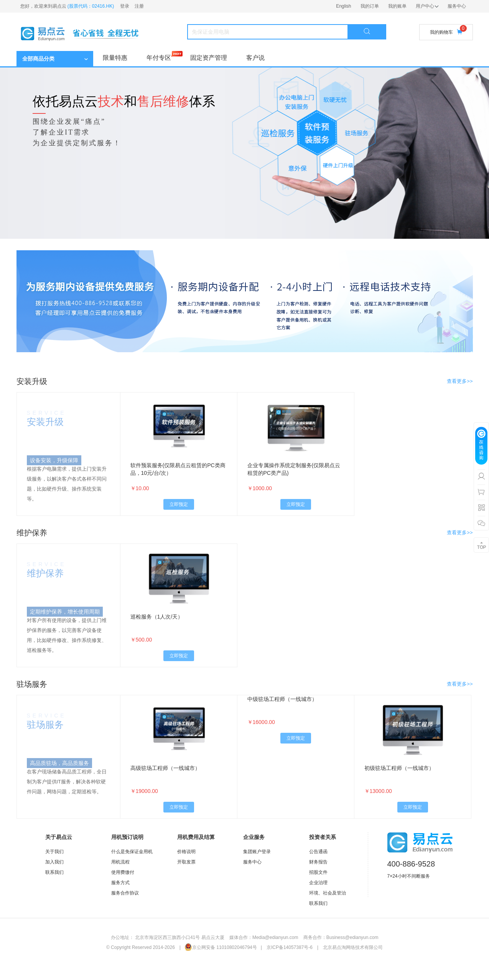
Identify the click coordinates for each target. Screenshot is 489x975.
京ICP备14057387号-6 (290, 947)
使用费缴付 (122, 872)
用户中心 (427, 6)
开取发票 (186, 862)
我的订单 (370, 6)
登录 (124, 6)
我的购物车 (446, 32)
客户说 (255, 57)
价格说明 (186, 851)
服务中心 (457, 6)
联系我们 (54, 872)
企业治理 (318, 882)
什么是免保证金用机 (132, 851)
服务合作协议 (125, 893)
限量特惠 (115, 57)
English (343, 6)
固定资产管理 (208, 57)
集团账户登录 (257, 851)
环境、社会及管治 (327, 893)
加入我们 (54, 862)
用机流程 (120, 862)
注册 (139, 6)
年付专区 (159, 57)
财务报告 (318, 862)
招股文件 (318, 872)
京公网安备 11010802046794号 (220, 947)
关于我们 (54, 851)
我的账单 (397, 6)
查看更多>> (460, 381)
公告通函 (318, 851)
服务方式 (120, 882)
